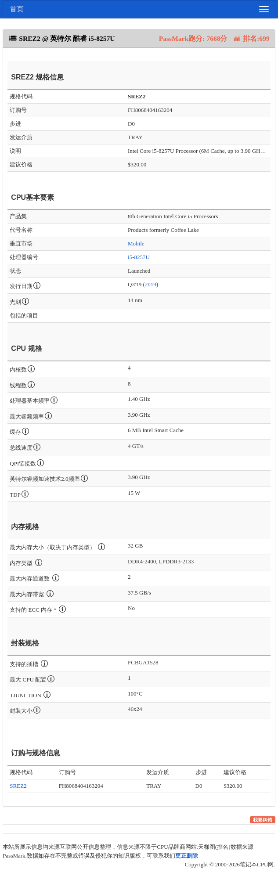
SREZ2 (18, 785)
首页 (17, 9)
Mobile (136, 243)
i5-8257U (139, 257)
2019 (150, 284)
